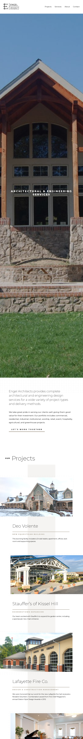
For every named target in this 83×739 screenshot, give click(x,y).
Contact (76, 7)
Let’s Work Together (26, 429)
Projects (48, 7)
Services (58, 7)
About (67, 7)
